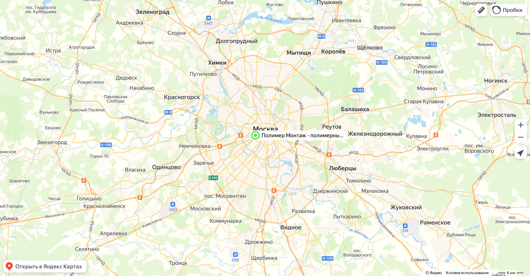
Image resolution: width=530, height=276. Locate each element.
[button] (481, 10)
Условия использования (467, 273)
